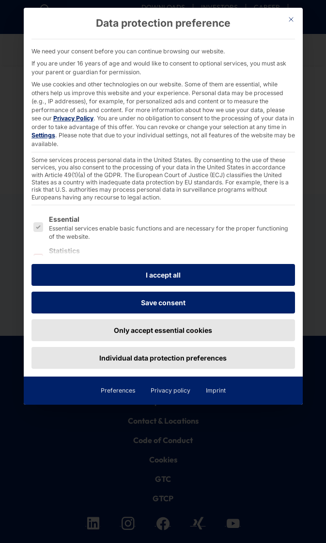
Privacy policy (170, 390)
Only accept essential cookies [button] (163, 330)
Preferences (118, 390)
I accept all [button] (163, 275)
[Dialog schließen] (291, 19)
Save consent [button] (163, 302)
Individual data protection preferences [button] (163, 358)
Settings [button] (43, 135)
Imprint (216, 390)
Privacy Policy (73, 118)
